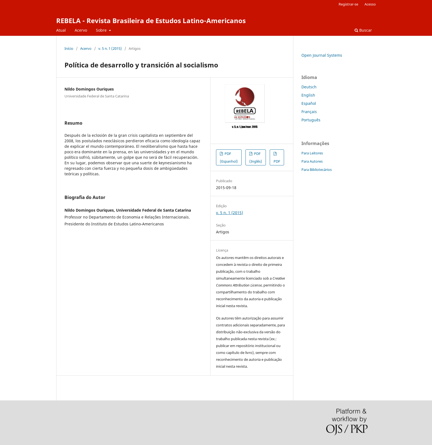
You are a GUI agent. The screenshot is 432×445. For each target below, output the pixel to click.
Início (68, 48)
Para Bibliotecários (316, 169)
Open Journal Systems (321, 55)
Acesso (370, 4)
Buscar (363, 30)
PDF (277, 161)
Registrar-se (348, 4)
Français (309, 111)
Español (308, 103)
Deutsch (309, 86)
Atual (61, 30)
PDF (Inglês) (255, 157)
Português (310, 119)
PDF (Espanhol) (229, 157)
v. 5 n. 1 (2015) (110, 48)
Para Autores (312, 161)
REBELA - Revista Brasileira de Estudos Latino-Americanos (151, 20)
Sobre (102, 30)
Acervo (81, 30)
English (308, 95)
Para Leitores (312, 153)
